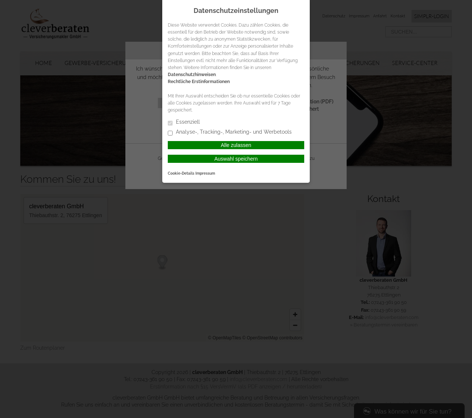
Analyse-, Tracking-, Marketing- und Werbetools (230, 132)
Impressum (205, 173)
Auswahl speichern (236, 159)
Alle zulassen (236, 145)
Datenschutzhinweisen (192, 74)
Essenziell (184, 122)
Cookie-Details (181, 173)
